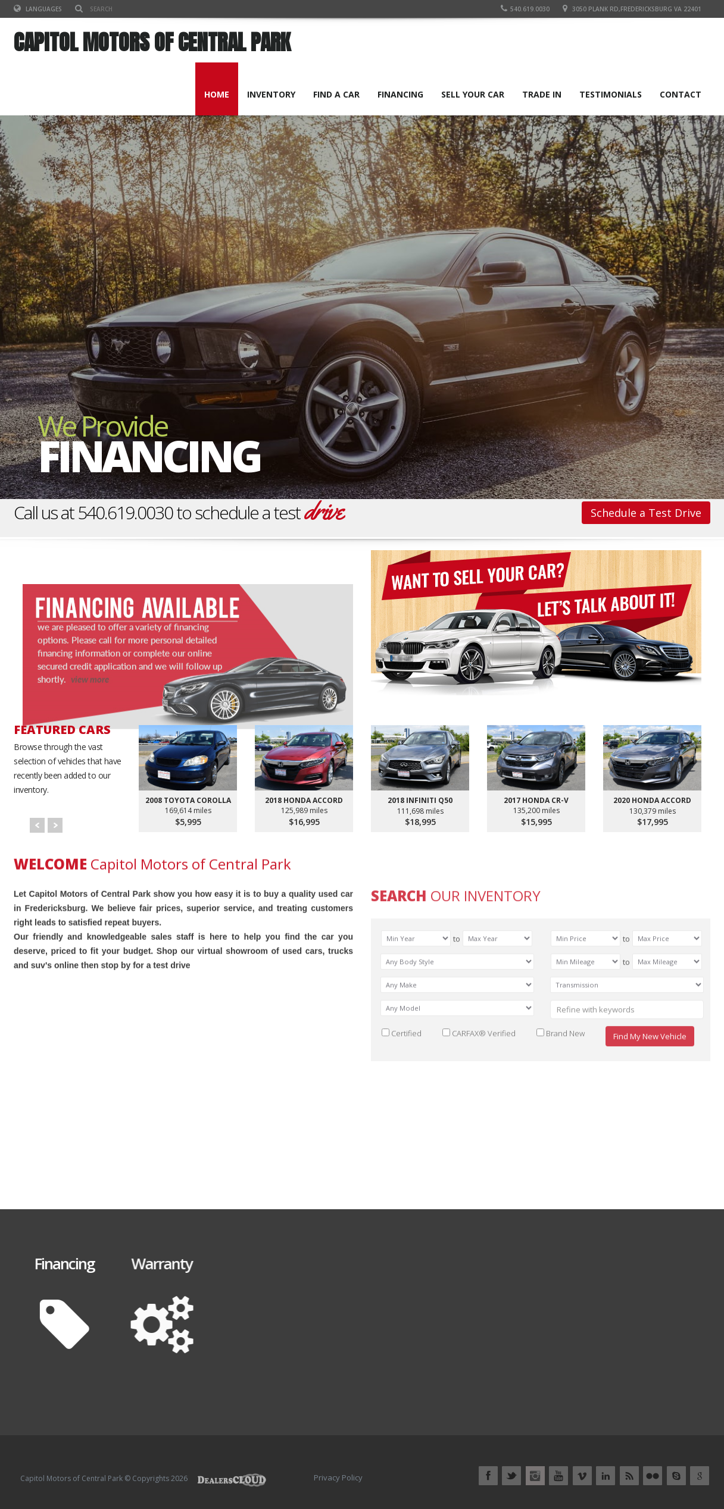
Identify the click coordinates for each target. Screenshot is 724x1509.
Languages (38, 9)
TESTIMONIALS (610, 94)
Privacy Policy (338, 1477)
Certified (406, 1185)
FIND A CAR (336, 94)
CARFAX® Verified (484, 1185)
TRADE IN (541, 94)
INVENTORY (271, 94)
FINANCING (400, 94)
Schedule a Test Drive (646, 513)
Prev (37, 825)
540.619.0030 (525, 9)
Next (55, 825)
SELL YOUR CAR (472, 94)
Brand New (565, 1185)
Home (216, 94)
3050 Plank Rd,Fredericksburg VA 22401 (636, 9)
